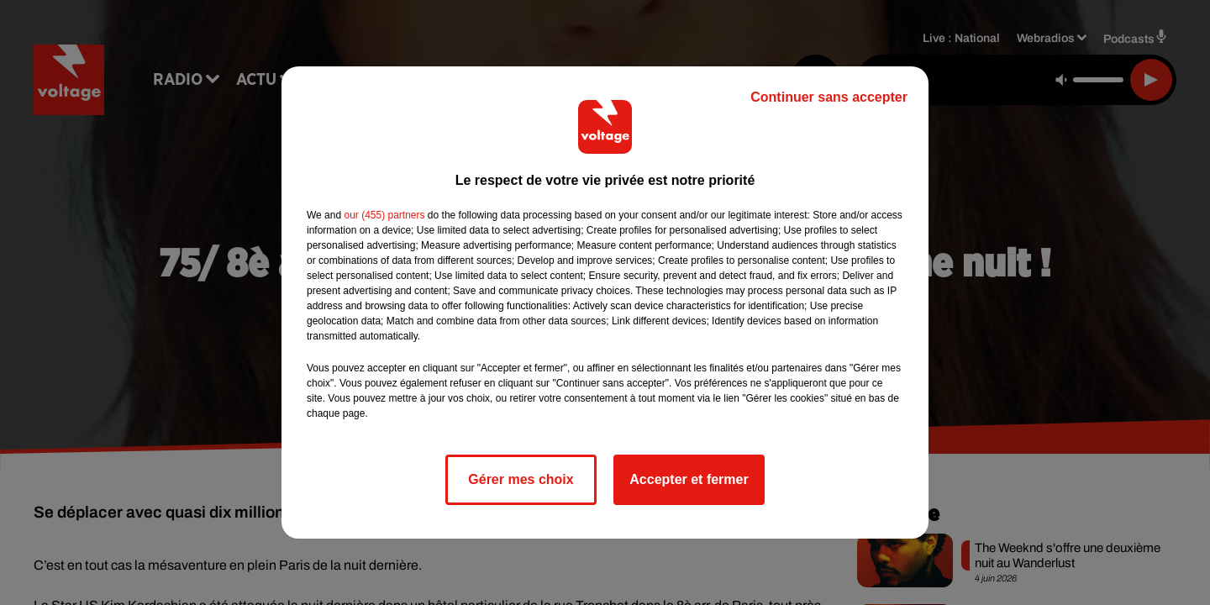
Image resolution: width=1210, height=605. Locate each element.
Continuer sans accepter (829, 97)
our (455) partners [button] (384, 215)
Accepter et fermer (688, 479)
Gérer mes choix (520, 479)
